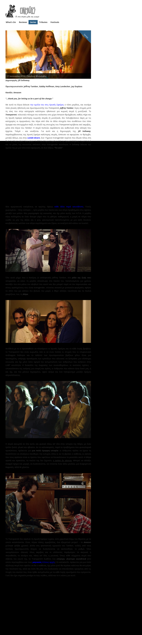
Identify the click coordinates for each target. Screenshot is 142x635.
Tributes (43, 22)
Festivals (54, 22)
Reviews (23, 22)
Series (33, 22)
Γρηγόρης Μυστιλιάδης (37, 76)
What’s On (11, 22)
